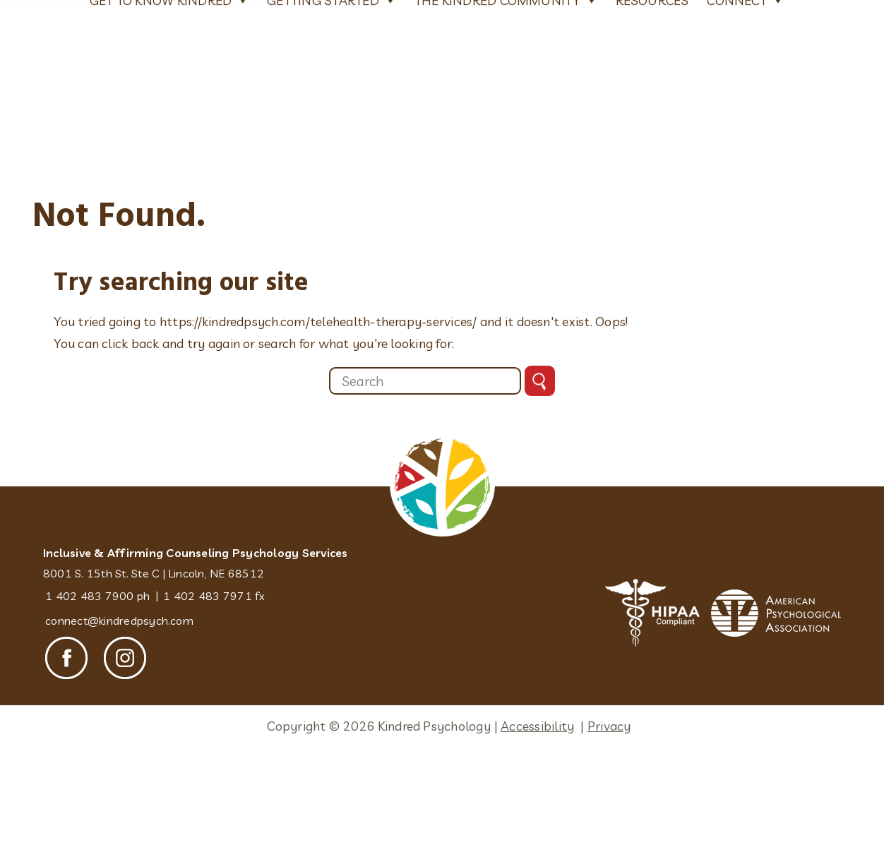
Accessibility (537, 811)
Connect (745, 163)
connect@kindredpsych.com (119, 706)
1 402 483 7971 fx (214, 681)
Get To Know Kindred (169, 163)
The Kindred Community (505, 163)
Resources (652, 165)
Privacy (609, 811)
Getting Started (331, 163)
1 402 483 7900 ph (97, 681)
